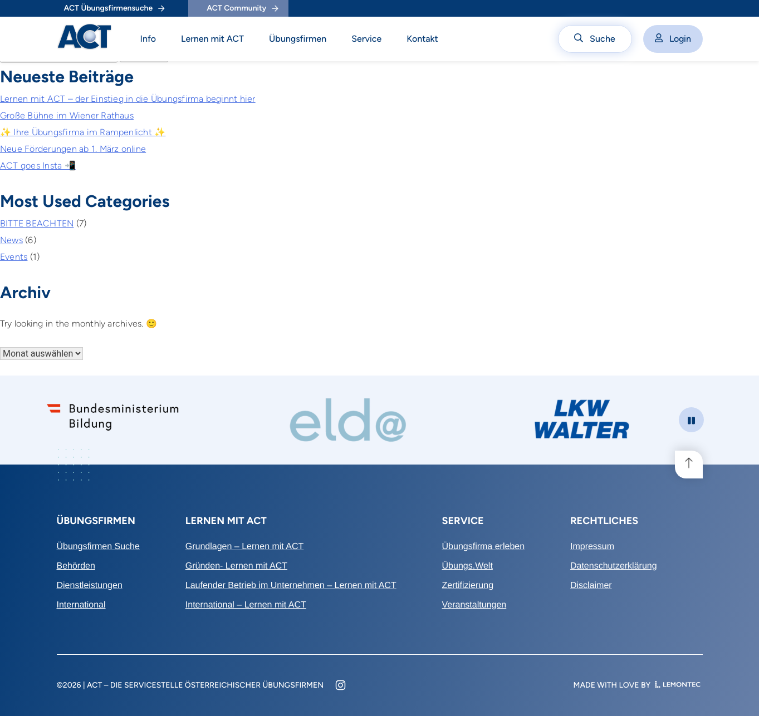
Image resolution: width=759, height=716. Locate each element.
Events (13, 256)
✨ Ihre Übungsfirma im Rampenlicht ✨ (82, 132)
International (81, 605)
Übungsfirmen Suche (98, 546)
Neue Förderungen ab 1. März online (73, 149)
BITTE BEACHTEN (37, 223)
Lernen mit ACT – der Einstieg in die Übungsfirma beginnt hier (128, 98)
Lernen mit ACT (212, 38)
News (11, 240)
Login (673, 38)
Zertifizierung (467, 585)
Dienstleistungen (90, 585)
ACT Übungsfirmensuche (114, 8)
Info (148, 38)
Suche (594, 38)
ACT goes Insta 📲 (38, 165)
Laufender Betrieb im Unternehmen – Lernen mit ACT (290, 585)
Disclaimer (591, 585)
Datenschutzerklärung (613, 566)
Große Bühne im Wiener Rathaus (67, 115)
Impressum (592, 546)
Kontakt (422, 38)
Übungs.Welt (467, 566)
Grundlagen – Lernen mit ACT (244, 546)
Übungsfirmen (297, 38)
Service (366, 38)
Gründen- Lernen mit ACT (236, 566)
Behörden (76, 566)
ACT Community (242, 8)
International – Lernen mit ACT (245, 605)
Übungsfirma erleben (483, 546)
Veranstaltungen (474, 605)
